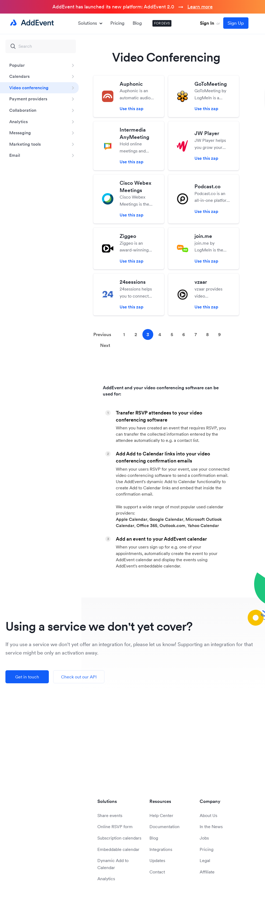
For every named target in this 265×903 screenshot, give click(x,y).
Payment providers (28, 98)
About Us (208, 815)
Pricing (117, 23)
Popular (17, 65)
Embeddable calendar (118, 849)
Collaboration (22, 110)
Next (105, 345)
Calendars (19, 76)
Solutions (90, 23)
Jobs (204, 838)
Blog (137, 23)
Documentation (164, 826)
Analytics (18, 121)
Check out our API (79, 676)
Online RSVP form (115, 826)
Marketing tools (25, 144)
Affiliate (207, 872)
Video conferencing (29, 87)
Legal (205, 860)
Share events (109, 815)
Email (14, 155)
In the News (211, 826)
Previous (102, 334)
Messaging (20, 132)
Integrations (160, 849)
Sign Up (236, 23)
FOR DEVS (162, 23)
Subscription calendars (119, 838)
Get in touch (27, 676)
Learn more (200, 7)
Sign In (207, 23)
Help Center (161, 815)
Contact (157, 872)
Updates (157, 860)
